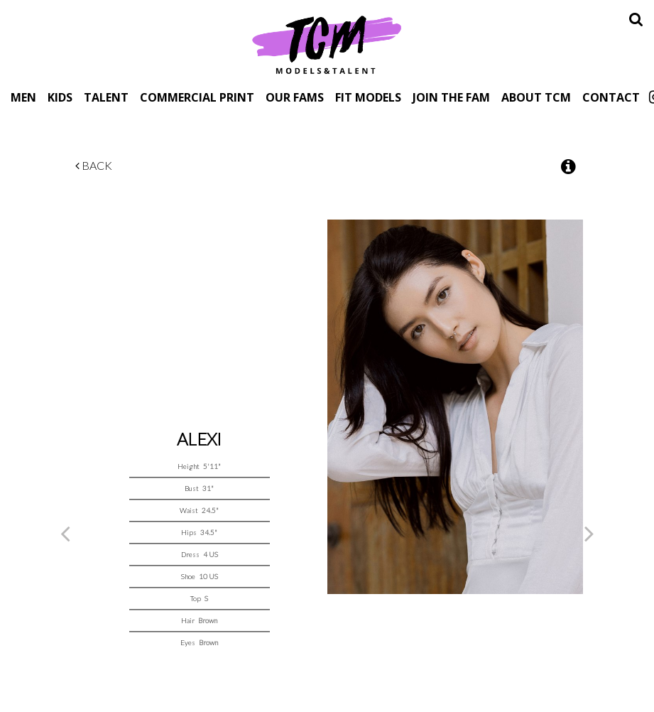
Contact (611, 97)
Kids (60, 97)
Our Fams (295, 97)
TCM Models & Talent (327, 44)
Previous (65, 533)
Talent (106, 97)
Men (23, 97)
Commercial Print (197, 97)
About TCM (536, 97)
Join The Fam (451, 97)
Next (589, 533)
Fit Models (368, 97)
